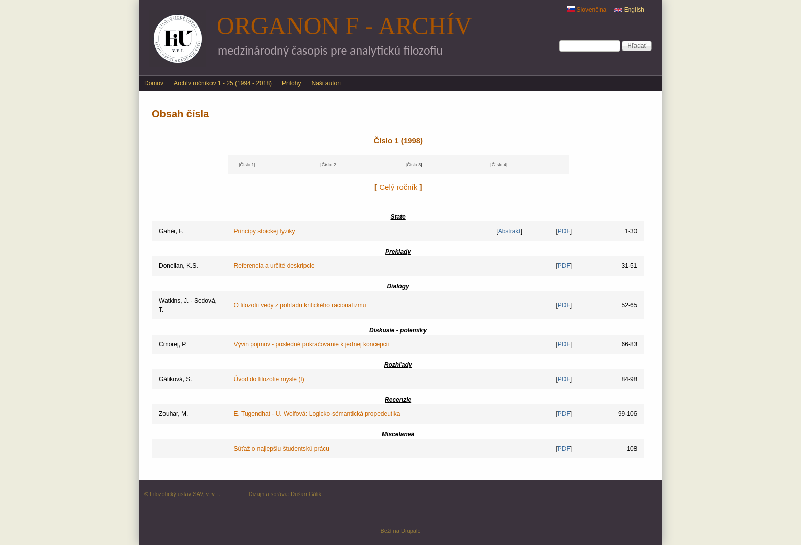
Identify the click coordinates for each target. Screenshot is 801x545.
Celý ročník (398, 187)
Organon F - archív (344, 25)
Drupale (411, 531)
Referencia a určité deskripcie (274, 265)
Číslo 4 (499, 164)
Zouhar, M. (173, 413)
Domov (153, 83)
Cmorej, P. (173, 344)
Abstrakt (509, 231)
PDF (564, 231)
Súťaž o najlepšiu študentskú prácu (281, 448)
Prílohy (291, 83)
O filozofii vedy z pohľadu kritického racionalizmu (300, 305)
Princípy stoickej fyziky (264, 231)
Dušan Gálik (306, 494)
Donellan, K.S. (178, 265)
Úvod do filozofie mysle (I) (269, 379)
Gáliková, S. (175, 379)
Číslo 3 (414, 164)
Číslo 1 (247, 164)
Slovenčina (586, 9)
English (629, 9)
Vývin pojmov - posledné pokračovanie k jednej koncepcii (311, 344)
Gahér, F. (171, 231)
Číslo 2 (329, 164)
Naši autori (325, 83)
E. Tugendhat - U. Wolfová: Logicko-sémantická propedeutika (317, 413)
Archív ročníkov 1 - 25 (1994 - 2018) (223, 83)
